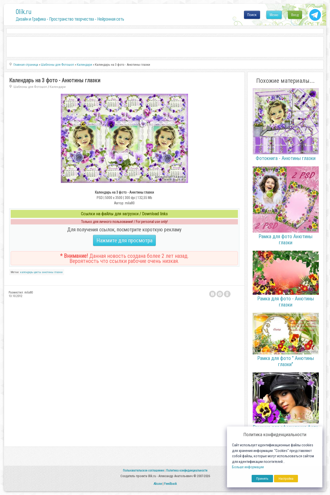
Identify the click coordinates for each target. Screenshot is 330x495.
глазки (58, 272)
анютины (47, 272)
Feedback (170, 484)
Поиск (252, 15)
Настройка (286, 478)
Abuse (157, 484)
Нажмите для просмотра (124, 240)
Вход (295, 15)
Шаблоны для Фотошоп (30, 87)
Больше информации (248, 467)
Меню (274, 15)
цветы (37, 272)
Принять (262, 478)
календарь (26, 272)
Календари (58, 87)
